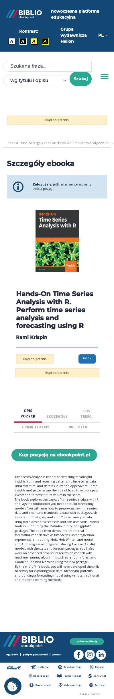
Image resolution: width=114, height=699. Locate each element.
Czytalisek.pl (68, 676)
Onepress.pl (40, 685)
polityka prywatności (35, 654)
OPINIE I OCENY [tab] (35, 427)
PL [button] (101, 35)
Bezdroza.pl (39, 676)
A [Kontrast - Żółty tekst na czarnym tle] (45, 41)
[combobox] (39, 80)
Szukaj (81, 78)
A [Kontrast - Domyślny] (11, 41)
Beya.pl (97, 667)
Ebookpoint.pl (70, 667)
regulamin (12, 654)
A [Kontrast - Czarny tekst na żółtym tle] (34, 41)
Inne (23, 143)
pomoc (56, 654)
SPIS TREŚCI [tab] (86, 414)
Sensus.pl (97, 676)
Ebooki (13, 143)
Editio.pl (97, 685)
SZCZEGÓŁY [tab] (57, 416)
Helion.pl (40, 667)
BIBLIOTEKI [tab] (79, 427)
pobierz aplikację (87, 641)
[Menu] (105, 77)
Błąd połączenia (57, 120)
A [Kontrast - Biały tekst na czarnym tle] (22, 41)
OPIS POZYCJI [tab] (28, 413)
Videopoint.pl (70, 685)
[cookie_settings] (12, 686)
